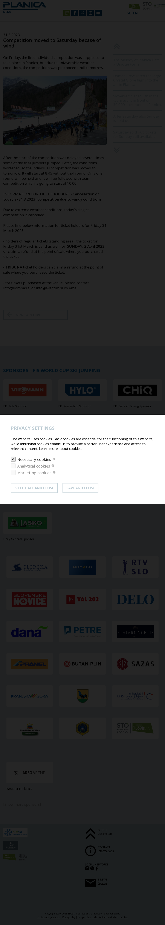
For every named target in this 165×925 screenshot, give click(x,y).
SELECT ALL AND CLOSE (34, 488)
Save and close (80, 488)
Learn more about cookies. (60, 448)
